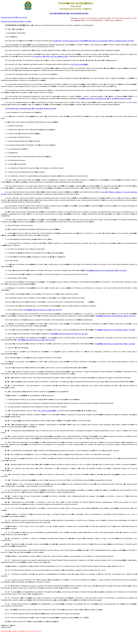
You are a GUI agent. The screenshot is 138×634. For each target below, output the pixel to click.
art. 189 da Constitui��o (47, 411)
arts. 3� (104, 192)
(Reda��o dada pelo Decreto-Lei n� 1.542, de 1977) (43, 310)
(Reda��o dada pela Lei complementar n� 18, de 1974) (115, 316)
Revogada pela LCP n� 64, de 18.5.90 (14, 17)
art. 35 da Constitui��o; (79, 64)
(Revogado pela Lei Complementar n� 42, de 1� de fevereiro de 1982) (31, 108)
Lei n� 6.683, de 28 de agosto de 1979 (65, 41)
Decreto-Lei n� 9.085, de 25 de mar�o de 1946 (51, 56)
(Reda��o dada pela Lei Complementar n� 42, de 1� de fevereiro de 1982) (107, 41)
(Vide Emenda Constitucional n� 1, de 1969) (16, 21)
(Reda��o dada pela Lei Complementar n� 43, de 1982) (106, 270)
